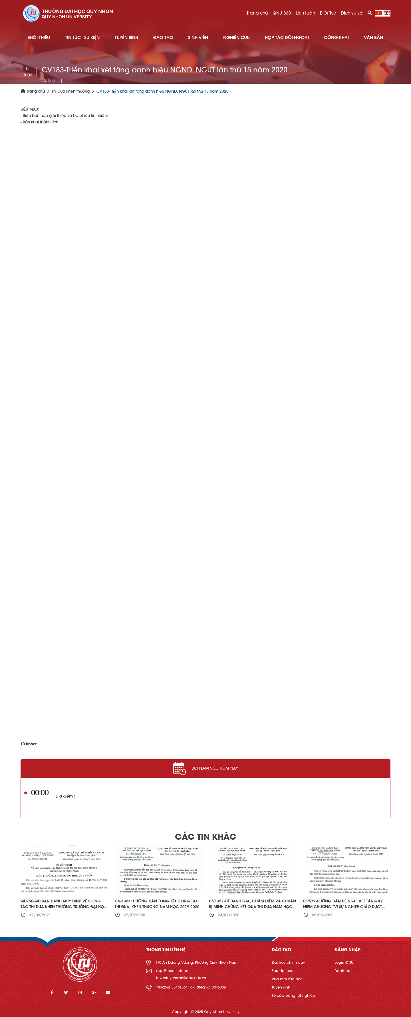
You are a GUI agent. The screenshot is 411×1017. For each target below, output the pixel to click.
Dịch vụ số (351, 13)
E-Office (328, 13)
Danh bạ (342, 971)
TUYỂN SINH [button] (126, 37)
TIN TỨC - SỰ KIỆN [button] (82, 37)
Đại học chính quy (288, 962)
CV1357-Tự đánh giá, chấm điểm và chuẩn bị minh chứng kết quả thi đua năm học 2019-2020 (252, 906)
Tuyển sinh (281, 987)
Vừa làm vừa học (287, 979)
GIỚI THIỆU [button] (39, 37)
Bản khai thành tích (40, 122)
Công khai (336, 37)
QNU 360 (282, 13)
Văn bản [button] (373, 37)
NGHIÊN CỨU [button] (236, 37)
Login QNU (344, 962)
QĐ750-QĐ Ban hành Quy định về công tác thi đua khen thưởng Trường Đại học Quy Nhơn (64, 906)
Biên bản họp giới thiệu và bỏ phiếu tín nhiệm (65, 116)
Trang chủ (257, 13)
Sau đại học (282, 971)
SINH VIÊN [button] (198, 37)
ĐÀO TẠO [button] (163, 37)
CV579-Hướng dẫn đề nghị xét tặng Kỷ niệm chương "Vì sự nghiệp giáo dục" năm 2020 (343, 906)
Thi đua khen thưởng (71, 91)
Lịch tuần (305, 13)
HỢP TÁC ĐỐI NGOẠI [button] (287, 37)
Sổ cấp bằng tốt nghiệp (293, 995)
